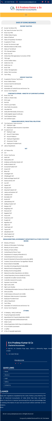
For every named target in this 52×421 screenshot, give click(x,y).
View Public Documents (10, 107)
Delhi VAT (7, 157)
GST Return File (8, 150)
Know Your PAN (8, 32)
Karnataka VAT (8, 197)
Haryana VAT (7, 187)
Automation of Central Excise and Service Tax (16, 88)
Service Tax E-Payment (10, 91)
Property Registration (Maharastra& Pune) (15, 319)
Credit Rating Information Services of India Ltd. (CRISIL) (19, 289)
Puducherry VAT (8, 218)
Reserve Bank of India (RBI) (11, 264)
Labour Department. (9, 146)
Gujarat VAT (7, 185)
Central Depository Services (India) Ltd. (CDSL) (17, 275)
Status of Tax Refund (10, 49)
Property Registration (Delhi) (12, 315)
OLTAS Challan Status (10, 60)
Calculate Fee (8, 109)
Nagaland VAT (8, 213)
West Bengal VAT (9, 236)
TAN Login (7, 58)
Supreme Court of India (10, 282)
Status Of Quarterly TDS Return (13, 39)
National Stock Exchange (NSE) (12, 268)
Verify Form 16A (8, 63)
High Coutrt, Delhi (9, 284)
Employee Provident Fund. (14, 143)
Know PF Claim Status (13, 134)
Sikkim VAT (7, 225)
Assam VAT (7, 169)
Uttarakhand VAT (9, 232)
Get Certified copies (9, 118)
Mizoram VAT (8, 211)
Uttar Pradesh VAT (9, 234)
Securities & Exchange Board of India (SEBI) (16, 266)
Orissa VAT (7, 215)
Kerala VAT (7, 199)
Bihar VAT (7, 171)
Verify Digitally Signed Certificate (13, 114)
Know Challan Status (10, 81)
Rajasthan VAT (8, 222)
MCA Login (7, 100)
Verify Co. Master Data (10, 97)
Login (15, 377)
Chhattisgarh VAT (9, 176)
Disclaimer (46, 418)
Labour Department (9, 301)
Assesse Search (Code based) (12, 84)
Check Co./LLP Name (10, 104)
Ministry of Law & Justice (11, 247)
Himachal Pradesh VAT (10, 190)
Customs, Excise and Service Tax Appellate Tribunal (18, 261)
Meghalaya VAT (8, 208)
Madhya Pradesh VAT (10, 204)
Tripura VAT (7, 229)
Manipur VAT (7, 206)
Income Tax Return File (10, 28)
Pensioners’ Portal (12, 141)
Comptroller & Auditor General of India (14, 277)
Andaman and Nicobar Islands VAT (13, 162)
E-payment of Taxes (9, 42)
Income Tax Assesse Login (11, 44)
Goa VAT (6, 183)
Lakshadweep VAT (9, 201)
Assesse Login (8, 86)
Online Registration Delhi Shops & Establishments (18, 324)
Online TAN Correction (10, 72)
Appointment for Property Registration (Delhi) (16, 317)
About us (15, 375)
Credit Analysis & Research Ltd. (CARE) (15, 294)
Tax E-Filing (7, 74)
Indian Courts (8, 322)
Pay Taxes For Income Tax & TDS (13, 30)
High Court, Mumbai (9, 287)
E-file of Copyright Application (12, 331)
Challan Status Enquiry (10, 35)
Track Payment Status (10, 116)
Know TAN (7, 67)
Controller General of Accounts (13, 280)
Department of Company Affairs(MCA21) (15, 254)
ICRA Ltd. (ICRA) (8, 291)
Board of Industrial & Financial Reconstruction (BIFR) (18, 259)
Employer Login (11, 125)
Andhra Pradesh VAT (10, 164)
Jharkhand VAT (8, 194)
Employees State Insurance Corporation (18, 127)
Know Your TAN (8, 95)
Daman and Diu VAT (9, 180)
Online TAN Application (10, 70)
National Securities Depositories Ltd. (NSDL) (16, 273)
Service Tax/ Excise (9, 155)
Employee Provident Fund (11, 298)
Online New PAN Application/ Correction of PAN (17, 56)
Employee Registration (13, 139)
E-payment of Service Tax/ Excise (13, 79)
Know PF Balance (11, 136)
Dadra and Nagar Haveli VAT (12, 178)
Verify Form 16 (8, 65)
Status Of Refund (9, 37)
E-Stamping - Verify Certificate (12, 312)
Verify (20, 46)
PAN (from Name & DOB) (11, 46)
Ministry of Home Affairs (11, 250)
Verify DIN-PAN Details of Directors (13, 111)
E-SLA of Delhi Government (11, 326)
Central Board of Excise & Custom (13, 257)
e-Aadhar (6, 329)
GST (5, 153)
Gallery (15, 379)
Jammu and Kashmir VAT (11, 192)
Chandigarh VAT (8, 173)
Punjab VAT (7, 220)
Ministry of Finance (9, 243)
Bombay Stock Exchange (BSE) (12, 270)
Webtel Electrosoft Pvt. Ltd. (34, 418)
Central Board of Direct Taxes (12, 252)
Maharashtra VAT (9, 160)
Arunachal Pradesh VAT (10, 166)
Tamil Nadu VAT (8, 227)
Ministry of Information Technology (14, 245)
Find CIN (6, 102)
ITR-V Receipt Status (10, 51)
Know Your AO (8, 53)
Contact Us (16, 381)
